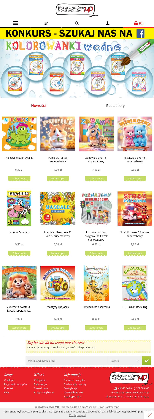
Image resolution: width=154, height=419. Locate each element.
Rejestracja (40, 384)
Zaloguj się (40, 380)
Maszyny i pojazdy (58, 307)
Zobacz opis (19, 178)
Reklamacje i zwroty (75, 384)
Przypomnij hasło (44, 392)
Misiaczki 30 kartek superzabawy (134, 159)
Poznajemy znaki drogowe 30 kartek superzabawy (96, 235)
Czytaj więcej (78, 415)
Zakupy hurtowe (73, 392)
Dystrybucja (70, 388)
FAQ (6, 392)
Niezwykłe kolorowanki (19, 157)
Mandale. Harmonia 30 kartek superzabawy (58, 234)
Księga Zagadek (19, 232)
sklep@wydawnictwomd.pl (134, 392)
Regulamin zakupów (15, 384)
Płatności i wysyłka (74, 380)
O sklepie (9, 380)
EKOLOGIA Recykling (134, 307)
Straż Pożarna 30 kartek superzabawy (134, 234)
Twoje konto (41, 388)
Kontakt (8, 388)
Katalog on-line (72, 396)
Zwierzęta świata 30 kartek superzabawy (19, 308)
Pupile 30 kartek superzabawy (57, 159)
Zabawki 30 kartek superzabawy (96, 159)
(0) (138, 23)
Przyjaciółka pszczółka (96, 307)
